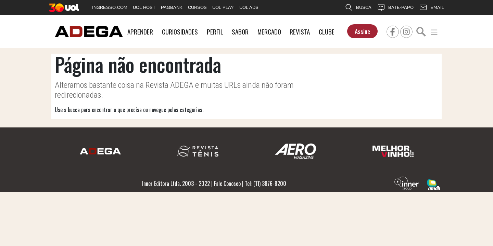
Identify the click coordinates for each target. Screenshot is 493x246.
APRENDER (140, 32)
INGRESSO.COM (109, 7)
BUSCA (358, 7)
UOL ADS (248, 7)
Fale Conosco (227, 183)
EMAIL (431, 7)
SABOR (240, 32)
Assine (362, 31)
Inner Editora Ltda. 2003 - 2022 (176, 183)
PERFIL (215, 32)
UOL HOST (144, 7)
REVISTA (300, 32)
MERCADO (269, 32)
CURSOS (197, 7)
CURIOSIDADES (180, 32)
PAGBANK (171, 7)
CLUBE (326, 32)
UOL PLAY (223, 7)
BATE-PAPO (395, 7)
